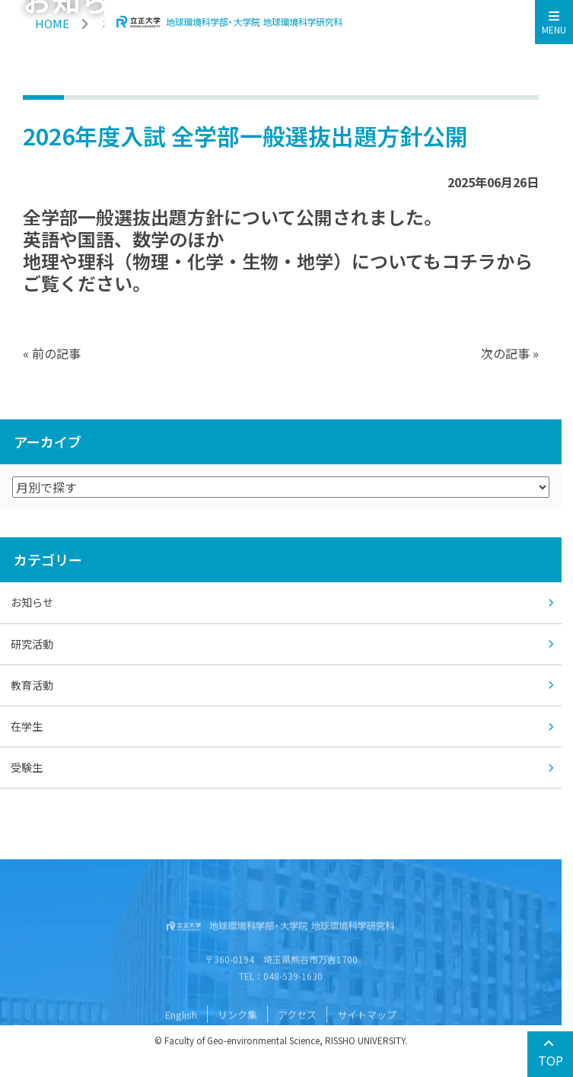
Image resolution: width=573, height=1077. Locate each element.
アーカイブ (47, 441)
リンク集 (237, 1040)
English (181, 1040)
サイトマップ (366, 1040)
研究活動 (32, 644)
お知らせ (32, 602)
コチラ (468, 260)
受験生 (27, 767)
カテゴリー (48, 559)
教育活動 (32, 685)
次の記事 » (510, 353)
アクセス (297, 1040)
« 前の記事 (52, 353)
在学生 (27, 726)
